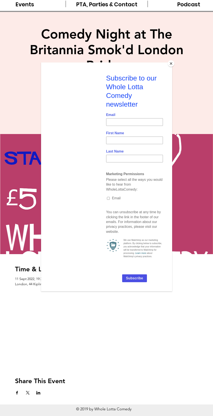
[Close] (171, 63)
